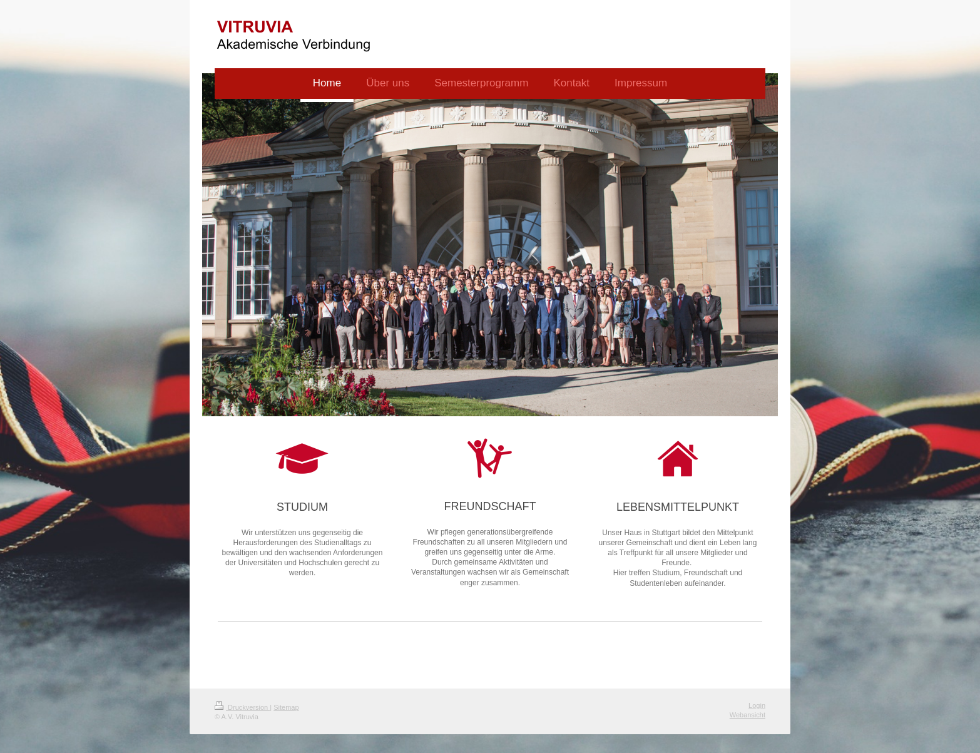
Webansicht (747, 715)
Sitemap (286, 707)
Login (756, 705)
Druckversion (242, 707)
